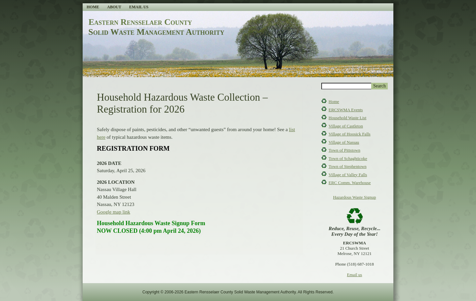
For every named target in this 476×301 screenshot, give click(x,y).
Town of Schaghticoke (348, 158)
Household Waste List (347, 117)
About (114, 7)
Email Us (138, 7)
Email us (354, 274)
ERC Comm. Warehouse (350, 182)
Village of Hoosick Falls (350, 133)
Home (93, 7)
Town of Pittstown (344, 150)
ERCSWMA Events (346, 109)
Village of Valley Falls (348, 174)
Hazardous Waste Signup (354, 197)
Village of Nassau (344, 142)
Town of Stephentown (348, 166)
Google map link (113, 212)
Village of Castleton (346, 126)
